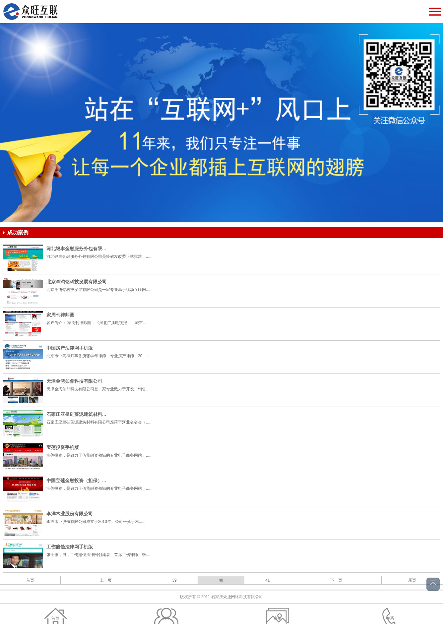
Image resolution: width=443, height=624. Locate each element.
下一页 (336, 580)
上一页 (106, 580)
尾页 (412, 580)
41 (267, 580)
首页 (30, 580)
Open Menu (434, 11)
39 (174, 580)
